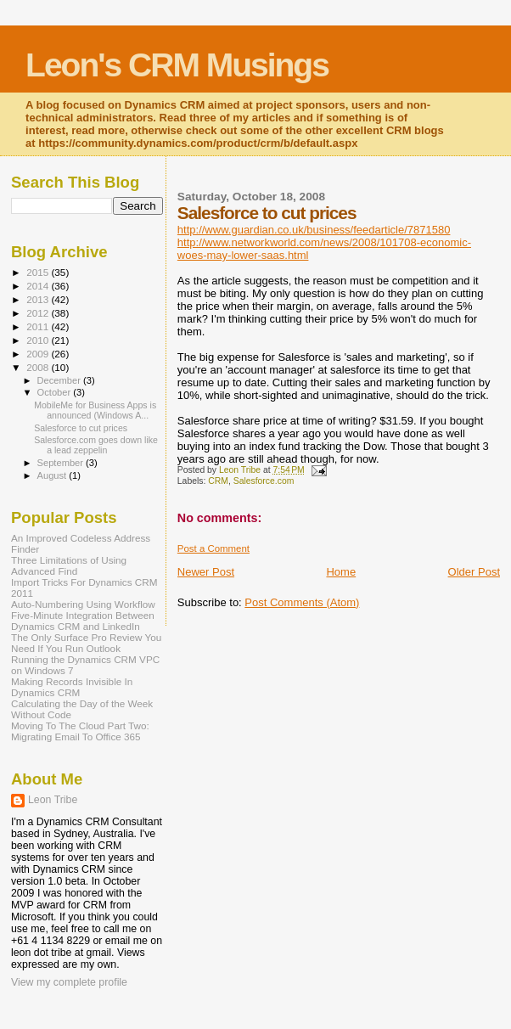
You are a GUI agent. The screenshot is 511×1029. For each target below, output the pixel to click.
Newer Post (205, 571)
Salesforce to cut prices (80, 428)
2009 (38, 353)
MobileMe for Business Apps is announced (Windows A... (95, 410)
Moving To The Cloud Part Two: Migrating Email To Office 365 (80, 731)
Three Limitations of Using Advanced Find (68, 565)
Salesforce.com (264, 481)
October (55, 392)
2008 (38, 367)
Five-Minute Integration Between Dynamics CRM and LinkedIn (82, 621)
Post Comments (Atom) (301, 602)
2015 (38, 272)
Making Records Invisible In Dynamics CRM (71, 687)
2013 (38, 299)
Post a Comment (213, 548)
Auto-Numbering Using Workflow (83, 604)
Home (341, 571)
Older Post (474, 571)
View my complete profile (69, 982)
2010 (38, 340)
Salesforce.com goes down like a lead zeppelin (96, 445)
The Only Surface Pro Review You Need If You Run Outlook (86, 643)
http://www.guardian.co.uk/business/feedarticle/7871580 (314, 229)
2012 (38, 312)
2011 (38, 326)
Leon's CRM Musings (176, 65)
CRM (218, 481)
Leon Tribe (52, 800)
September (62, 463)
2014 (38, 285)
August (53, 475)
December (60, 380)
